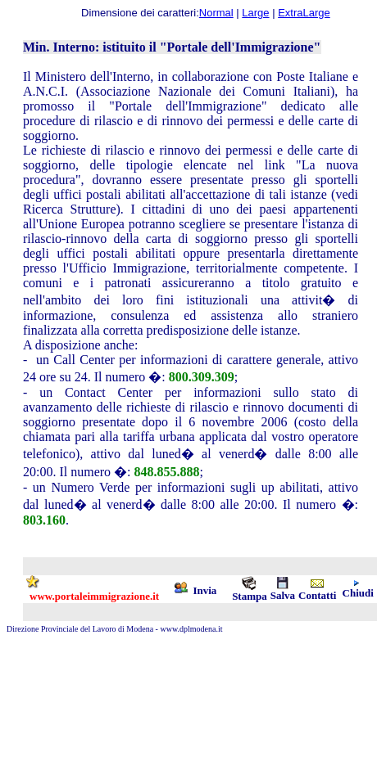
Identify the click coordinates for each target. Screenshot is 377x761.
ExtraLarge (304, 13)
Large (255, 13)
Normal (216, 13)
